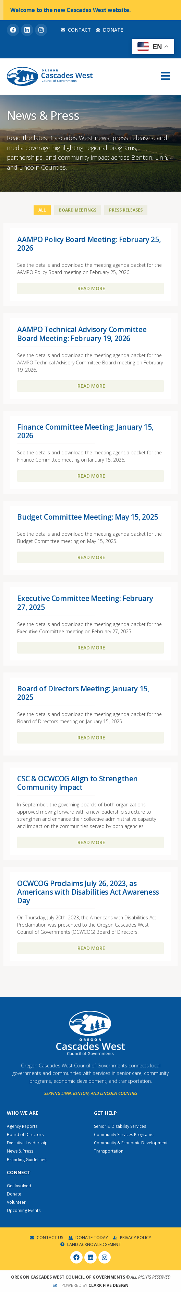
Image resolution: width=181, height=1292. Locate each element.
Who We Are (22, 1113)
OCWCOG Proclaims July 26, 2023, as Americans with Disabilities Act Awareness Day (88, 892)
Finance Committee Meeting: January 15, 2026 (85, 431)
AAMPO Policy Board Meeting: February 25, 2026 (89, 244)
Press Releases (126, 210)
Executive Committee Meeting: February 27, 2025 (85, 602)
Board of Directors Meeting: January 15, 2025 (83, 693)
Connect (19, 1172)
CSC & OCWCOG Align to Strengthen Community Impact (77, 783)
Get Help (105, 1113)
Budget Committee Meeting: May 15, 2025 (87, 517)
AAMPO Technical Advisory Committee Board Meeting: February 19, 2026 (81, 334)
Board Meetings (77, 210)
